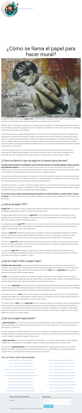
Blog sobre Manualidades (26, 8)
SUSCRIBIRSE (48, 406)
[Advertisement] (41, 30)
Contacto (12, 400)
